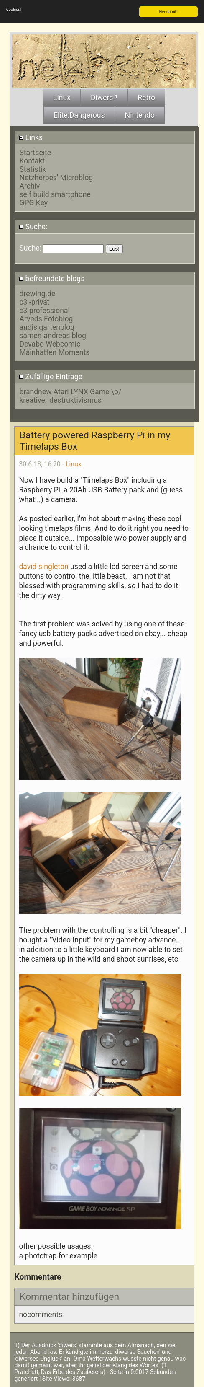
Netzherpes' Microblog (56, 177)
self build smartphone (54, 194)
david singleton (43, 566)
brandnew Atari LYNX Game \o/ (70, 391)
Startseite (35, 152)
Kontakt (32, 160)
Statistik (32, 169)
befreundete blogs (51, 278)
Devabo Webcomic (49, 343)
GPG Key (33, 202)
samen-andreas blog (52, 335)
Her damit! (168, 11)
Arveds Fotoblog (46, 318)
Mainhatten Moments (54, 352)
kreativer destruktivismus (60, 400)
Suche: (33, 226)
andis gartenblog (46, 327)
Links (31, 137)
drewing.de (37, 293)
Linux (74, 463)
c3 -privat (34, 302)
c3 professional (44, 310)
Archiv (29, 185)
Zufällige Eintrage (50, 376)
